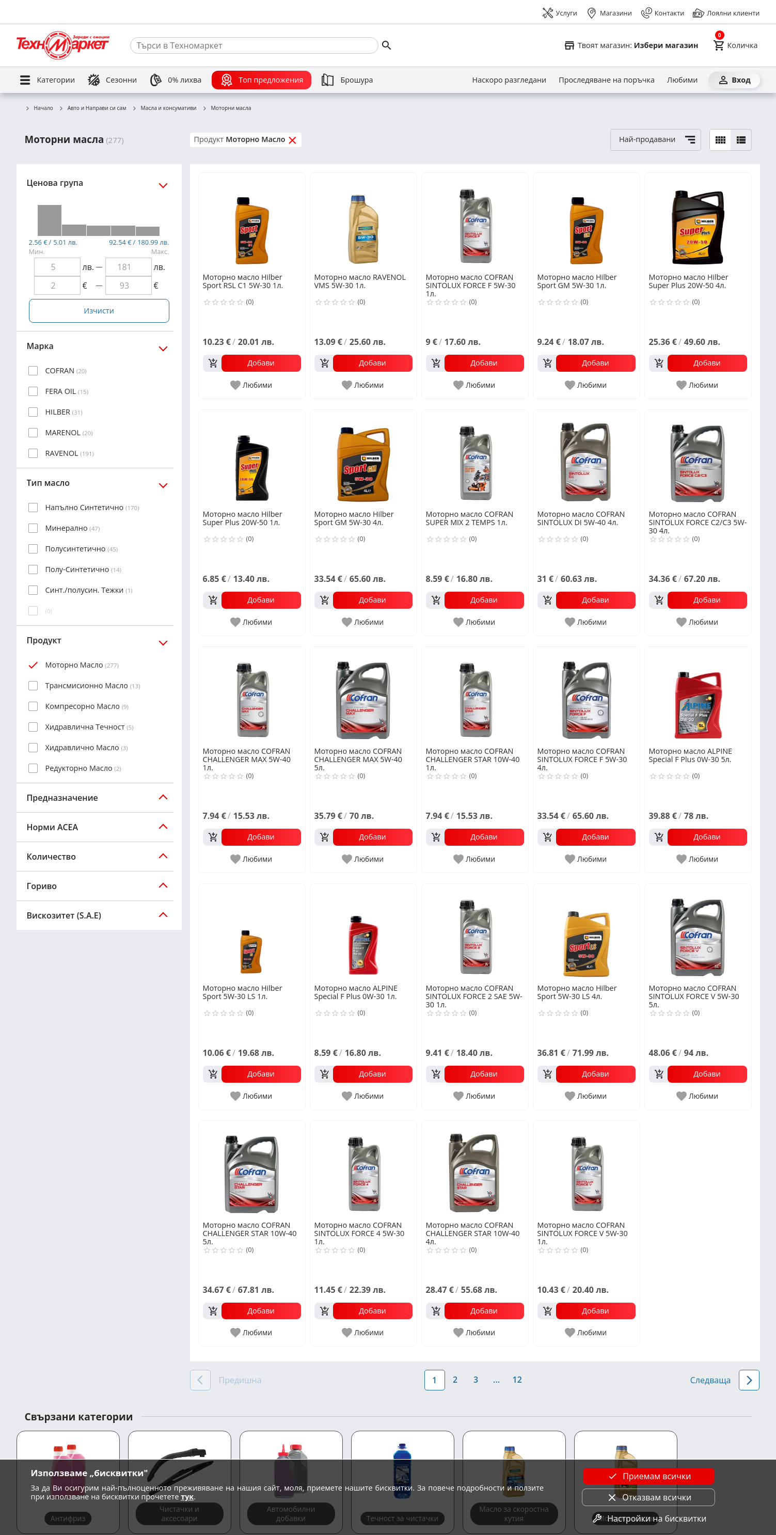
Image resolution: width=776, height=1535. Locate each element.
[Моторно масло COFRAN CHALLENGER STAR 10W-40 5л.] (252, 1170)
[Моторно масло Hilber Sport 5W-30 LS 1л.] (252, 933)
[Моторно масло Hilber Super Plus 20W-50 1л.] (252, 459)
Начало (39, 108)
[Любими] (682, 80)
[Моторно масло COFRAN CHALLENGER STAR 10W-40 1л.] (475, 696)
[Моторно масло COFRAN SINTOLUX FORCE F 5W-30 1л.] (475, 222)
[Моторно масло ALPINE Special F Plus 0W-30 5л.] (698, 696)
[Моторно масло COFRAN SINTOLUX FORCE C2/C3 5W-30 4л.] (698, 459)
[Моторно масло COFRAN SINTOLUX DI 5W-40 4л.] (586, 459)
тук (187, 1496)
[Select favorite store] (631, 45)
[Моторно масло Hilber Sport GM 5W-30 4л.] (363, 459)
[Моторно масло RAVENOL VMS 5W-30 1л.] (363, 222)
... (496, 1379)
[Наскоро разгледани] (509, 80)
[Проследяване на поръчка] (607, 80)
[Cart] (735, 45)
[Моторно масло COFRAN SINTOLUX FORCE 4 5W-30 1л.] (363, 1170)
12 (516, 1379)
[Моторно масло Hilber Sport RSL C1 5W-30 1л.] (252, 222)
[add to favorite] (251, 385)
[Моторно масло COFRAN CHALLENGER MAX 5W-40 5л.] (363, 696)
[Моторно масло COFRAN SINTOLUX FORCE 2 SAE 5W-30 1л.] (475, 933)
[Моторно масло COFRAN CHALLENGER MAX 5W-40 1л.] (252, 696)
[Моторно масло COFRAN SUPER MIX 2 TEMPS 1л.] (475, 459)
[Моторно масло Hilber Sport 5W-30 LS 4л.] (586, 933)
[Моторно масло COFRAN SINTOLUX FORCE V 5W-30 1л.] (586, 1170)
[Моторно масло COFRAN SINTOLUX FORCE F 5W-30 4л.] (586, 696)
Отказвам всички (648, 1497)
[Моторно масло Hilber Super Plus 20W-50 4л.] (698, 222)
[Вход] (734, 80)
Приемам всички (648, 1476)
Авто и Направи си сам (92, 108)
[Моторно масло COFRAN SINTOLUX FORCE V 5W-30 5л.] (698, 933)
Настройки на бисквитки (648, 1518)
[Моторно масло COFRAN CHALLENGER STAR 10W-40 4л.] (475, 1170)
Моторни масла (226, 108)
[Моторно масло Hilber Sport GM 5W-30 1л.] (586, 222)
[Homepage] (63, 45)
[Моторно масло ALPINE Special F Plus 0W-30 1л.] (363, 933)
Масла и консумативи (164, 108)
